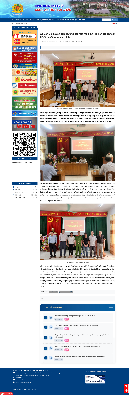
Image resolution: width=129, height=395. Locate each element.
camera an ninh (68, 292)
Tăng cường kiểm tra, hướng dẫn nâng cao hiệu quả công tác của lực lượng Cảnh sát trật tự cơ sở (82, 336)
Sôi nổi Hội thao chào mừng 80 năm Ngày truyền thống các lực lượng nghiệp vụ (80, 356)
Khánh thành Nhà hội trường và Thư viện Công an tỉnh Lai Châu (75, 316)
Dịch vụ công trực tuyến (45, 20)
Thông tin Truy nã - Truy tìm (24, 158)
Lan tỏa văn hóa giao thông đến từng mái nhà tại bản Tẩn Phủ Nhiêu (77, 325)
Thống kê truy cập (25, 183)
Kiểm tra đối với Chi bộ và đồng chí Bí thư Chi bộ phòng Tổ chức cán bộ (78, 346)
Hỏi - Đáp (82, 20)
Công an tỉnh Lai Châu (29, 389)
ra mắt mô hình (53, 292)
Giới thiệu (18, 20)
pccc (60, 292)
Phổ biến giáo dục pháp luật (67, 20)
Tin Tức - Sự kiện (29, 20)
